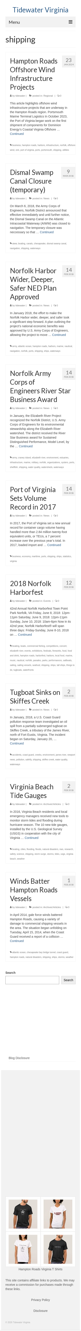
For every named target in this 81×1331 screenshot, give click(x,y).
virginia (13, 561)
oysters (64, 462)
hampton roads (29, 145)
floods (38, 849)
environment (53, 457)
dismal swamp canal (56, 243)
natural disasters (50, 849)
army (14, 346)
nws (61, 849)
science (20, 854)
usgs (62, 854)
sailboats (67, 660)
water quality (34, 467)
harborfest (40, 655)
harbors (41, 145)
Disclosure (40, 1311)
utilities (65, 150)
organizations (53, 462)
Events (47, 601)
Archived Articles (52, 804)
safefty (28, 759)
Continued (17, 134)
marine (60, 346)
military (35, 462)
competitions (52, 646)
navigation (15, 248)
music (13, 660)
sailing (13, 665)
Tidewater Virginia (40, 9)
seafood (36, 665)
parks (44, 660)
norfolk (63, 145)
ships (46, 351)
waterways (35, 248)
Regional (48, 95)
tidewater (20, 95)
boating (21, 243)
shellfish (14, 467)
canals (29, 243)
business (16, 145)
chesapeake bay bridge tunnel (41, 952)
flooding (30, 849)
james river (61, 755)
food (64, 651)
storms (50, 854)
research (69, 849)
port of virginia (27, 150)
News (46, 198)
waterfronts (28, 670)
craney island (24, 457)
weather (21, 859)
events (27, 651)
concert (63, 646)
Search (10, 972)
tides (57, 854)
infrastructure (52, 145)
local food (59, 655)
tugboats (18, 670)
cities (23, 849)
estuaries (64, 457)
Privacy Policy (40, 1300)
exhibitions (37, 651)
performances (55, 660)
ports (37, 150)
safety (13, 854)
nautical (68, 346)
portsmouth (46, 150)
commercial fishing (36, 646)
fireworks (56, 651)
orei (17, 150)
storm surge (40, 854)
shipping (57, 150)
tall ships (61, 665)
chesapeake (40, 243)
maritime (36, 556)
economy (26, 556)
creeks (38, 755)
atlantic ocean (25, 346)
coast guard (28, 755)
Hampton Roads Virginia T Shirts (40, 1269)
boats (23, 646)
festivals (47, 651)
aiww (14, 243)
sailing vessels (24, 665)
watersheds (46, 467)
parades (37, 660)
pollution (20, 759)
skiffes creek (48, 759)
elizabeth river (38, 457)
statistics (67, 556)
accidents (16, 755)
